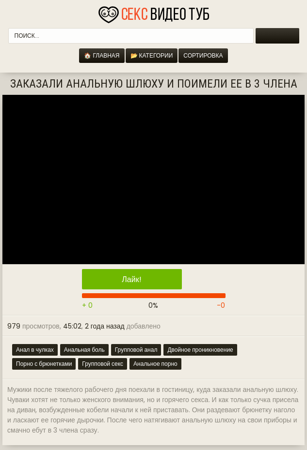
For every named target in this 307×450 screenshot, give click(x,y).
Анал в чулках (35, 349)
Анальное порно (155, 364)
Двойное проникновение (200, 349)
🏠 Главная (101, 55)
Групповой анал (136, 349)
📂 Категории (151, 55)
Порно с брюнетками (44, 364)
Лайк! (131, 279)
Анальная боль (84, 349)
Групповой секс (102, 364)
